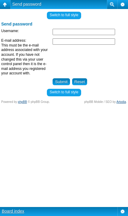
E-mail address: (13, 40)
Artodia (121, 102)
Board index (13, 211)
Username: (10, 31)
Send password (26, 4)
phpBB (22, 102)
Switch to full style (64, 15)
